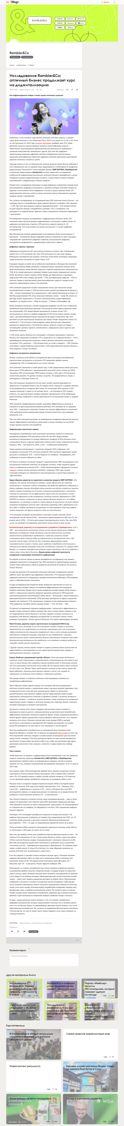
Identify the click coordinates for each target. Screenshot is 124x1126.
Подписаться (15, 57)
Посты (12, 65)
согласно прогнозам (43, 143)
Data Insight (63, 733)
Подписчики (21, 65)
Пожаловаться (27, 57)
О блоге (31, 65)
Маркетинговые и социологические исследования (36, 923)
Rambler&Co (19, 53)
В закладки (33, 932)
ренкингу (13, 470)
